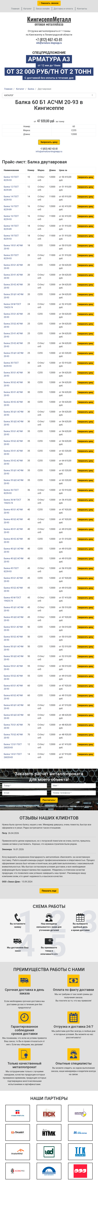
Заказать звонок (49, 3)
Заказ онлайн (43, 8)
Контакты (82, 8)
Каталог (27, 8)
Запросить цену (48, 142)
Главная (15, 8)
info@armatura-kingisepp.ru (49, 42)
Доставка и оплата (63, 8)
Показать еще (49, 891)
